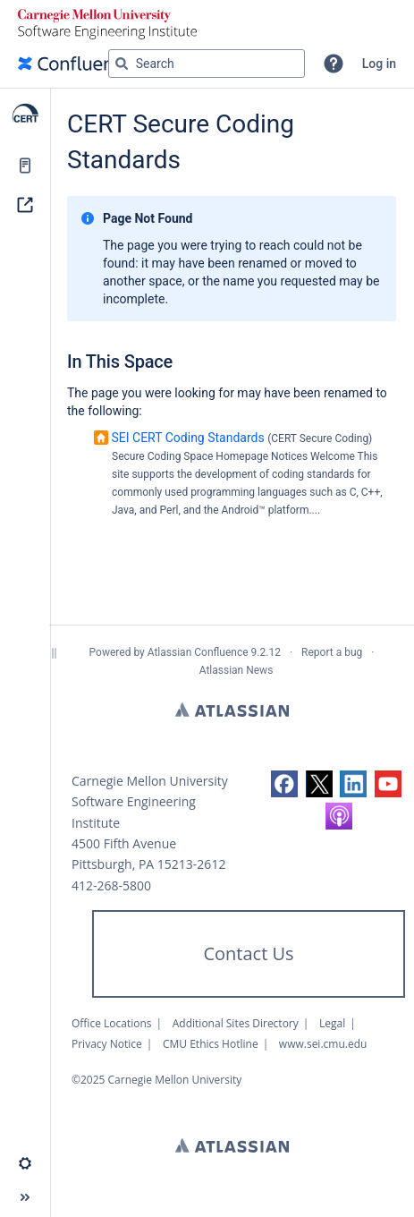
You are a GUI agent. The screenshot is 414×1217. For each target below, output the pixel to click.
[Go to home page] (75, 63)
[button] (333, 63)
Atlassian (232, 709)
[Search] (121, 63)
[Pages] (25, 165)
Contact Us (248, 953)
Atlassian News (236, 670)
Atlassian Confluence (198, 652)
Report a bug (331, 652)
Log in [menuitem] (379, 63)
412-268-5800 (111, 885)
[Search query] (206, 63)
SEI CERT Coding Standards (187, 437)
